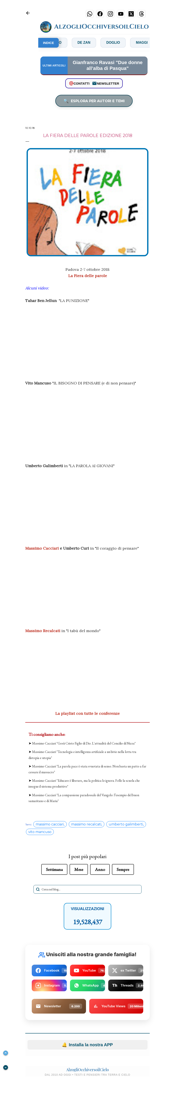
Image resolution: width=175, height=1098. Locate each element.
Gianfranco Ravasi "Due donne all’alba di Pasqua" (107, 65)
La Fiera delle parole (87, 275)
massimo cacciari (50, 824)
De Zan (88, 42)
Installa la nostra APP (87, 1044)
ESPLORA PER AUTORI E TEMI (94, 100)
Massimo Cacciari (42, 548)
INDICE (48, 43)
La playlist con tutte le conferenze (87, 713)
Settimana (54, 869)
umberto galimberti (126, 824)
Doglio (118, 42)
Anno (100, 869)
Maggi (146, 42)
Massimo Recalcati (42, 630)
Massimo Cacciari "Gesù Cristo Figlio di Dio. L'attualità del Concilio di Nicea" (84, 743)
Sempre (123, 869)
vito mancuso (39, 832)
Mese (78, 869)
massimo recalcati (86, 824)
